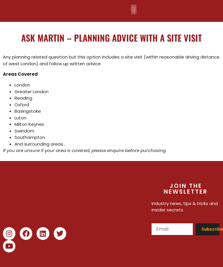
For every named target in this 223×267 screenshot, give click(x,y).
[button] (133, 9)
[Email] (172, 229)
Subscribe (211, 229)
